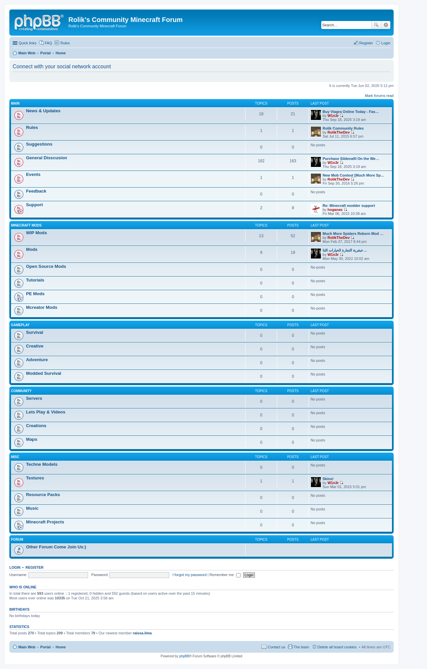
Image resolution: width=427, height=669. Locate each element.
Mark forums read (379, 96)
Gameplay (20, 325)
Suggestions (39, 144)
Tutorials (35, 280)
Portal (45, 53)
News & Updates (43, 110)
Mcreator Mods (41, 307)
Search (376, 25)
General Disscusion (46, 157)
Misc (15, 457)
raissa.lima (142, 633)
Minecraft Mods (26, 225)
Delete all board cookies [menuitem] (337, 647)
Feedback (36, 191)
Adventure (37, 359)
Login (14, 567)
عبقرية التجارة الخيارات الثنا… (345, 250)
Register (35, 567)
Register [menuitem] (366, 43)
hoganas (335, 210)
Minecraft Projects (45, 521)
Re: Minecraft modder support (349, 206)
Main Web (26, 647)
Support (34, 204)
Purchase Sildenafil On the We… (351, 159)
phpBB (184, 656)
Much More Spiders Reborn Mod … (353, 234)
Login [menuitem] (385, 43)
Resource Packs (43, 494)
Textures (35, 477)
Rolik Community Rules (343, 128)
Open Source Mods (46, 266)
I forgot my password (189, 575)
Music (32, 508)
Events (33, 174)
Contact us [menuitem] (276, 647)
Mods (31, 249)
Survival (34, 332)
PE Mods (35, 293)
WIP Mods (36, 232)
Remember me (225, 575)
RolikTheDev (339, 132)
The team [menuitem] (301, 647)
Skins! (328, 479)
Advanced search (385, 25)
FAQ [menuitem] (48, 43)
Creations (36, 425)
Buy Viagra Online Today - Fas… (351, 112)
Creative (34, 345)
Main (15, 103)
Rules (32, 127)
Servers (34, 398)
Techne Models (41, 464)
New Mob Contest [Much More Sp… (353, 175)
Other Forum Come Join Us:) (56, 546)
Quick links (27, 43)
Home (61, 647)
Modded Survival (43, 373)
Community (21, 391)
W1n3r (333, 116)
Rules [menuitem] (65, 43)
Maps (31, 439)
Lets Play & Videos (45, 411)
